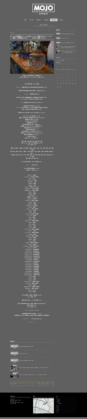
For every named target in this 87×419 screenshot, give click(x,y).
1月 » (60, 86)
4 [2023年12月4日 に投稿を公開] (57, 75)
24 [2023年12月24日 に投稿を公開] (75, 80)
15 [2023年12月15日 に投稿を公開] (69, 77)
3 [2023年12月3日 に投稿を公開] (75, 72)
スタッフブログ (43, 24)
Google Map (36, 413)
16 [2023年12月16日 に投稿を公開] (72, 77)
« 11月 (57, 86)
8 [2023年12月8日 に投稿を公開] (69, 75)
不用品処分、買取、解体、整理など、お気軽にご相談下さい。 (21, 383)
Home (25, 19)
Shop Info (39, 19)
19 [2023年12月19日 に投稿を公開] (60, 80)
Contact (61, 19)
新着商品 (57, 62)
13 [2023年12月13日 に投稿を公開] (63, 77)
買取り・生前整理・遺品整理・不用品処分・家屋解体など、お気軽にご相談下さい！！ (34, 367)
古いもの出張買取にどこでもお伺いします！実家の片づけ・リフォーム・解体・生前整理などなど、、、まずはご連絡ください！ (35, 29)
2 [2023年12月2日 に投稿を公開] (72, 72)
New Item (46, 19)
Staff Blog (54, 19)
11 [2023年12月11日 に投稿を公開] (57, 77)
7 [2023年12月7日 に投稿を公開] (66, 75)
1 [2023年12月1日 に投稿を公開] (69, 72)
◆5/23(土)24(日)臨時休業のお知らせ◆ (26, 346)
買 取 (31, 19)
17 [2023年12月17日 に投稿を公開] (75, 77)
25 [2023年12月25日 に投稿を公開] (57, 83)
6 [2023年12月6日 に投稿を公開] (63, 75)
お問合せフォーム (32, 322)
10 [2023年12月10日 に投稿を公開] (75, 75)
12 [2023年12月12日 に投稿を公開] (60, 77)
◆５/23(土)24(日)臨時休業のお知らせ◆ (26, 360)
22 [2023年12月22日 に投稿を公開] (69, 80)
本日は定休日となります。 (24, 353)
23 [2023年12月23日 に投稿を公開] (72, 80)
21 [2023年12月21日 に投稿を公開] (66, 80)
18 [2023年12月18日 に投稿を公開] (57, 80)
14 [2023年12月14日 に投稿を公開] (66, 77)
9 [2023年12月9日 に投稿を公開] (72, 75)
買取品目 (58, 401)
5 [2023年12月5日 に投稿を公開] (60, 75)
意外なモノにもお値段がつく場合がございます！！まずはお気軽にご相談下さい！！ (34, 374)
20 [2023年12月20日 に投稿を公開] (63, 80)
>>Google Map (39, 313)
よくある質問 (59, 403)
